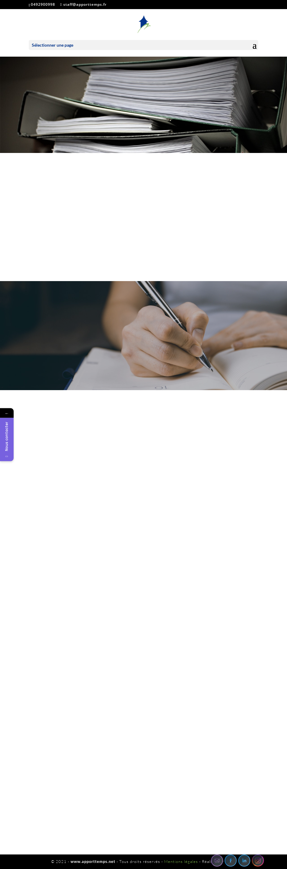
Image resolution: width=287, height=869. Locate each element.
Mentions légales (181, 861)
